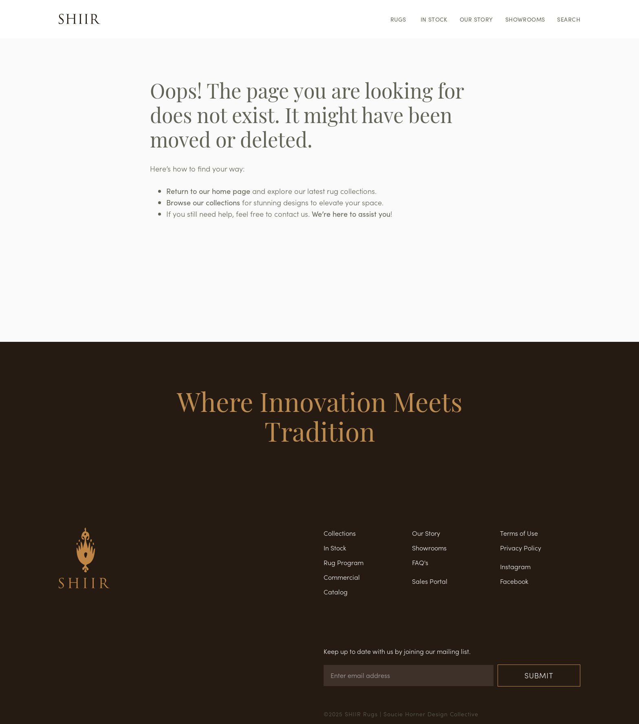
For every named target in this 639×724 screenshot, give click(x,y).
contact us (291, 214)
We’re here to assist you (351, 214)
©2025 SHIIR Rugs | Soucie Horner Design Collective (401, 714)
